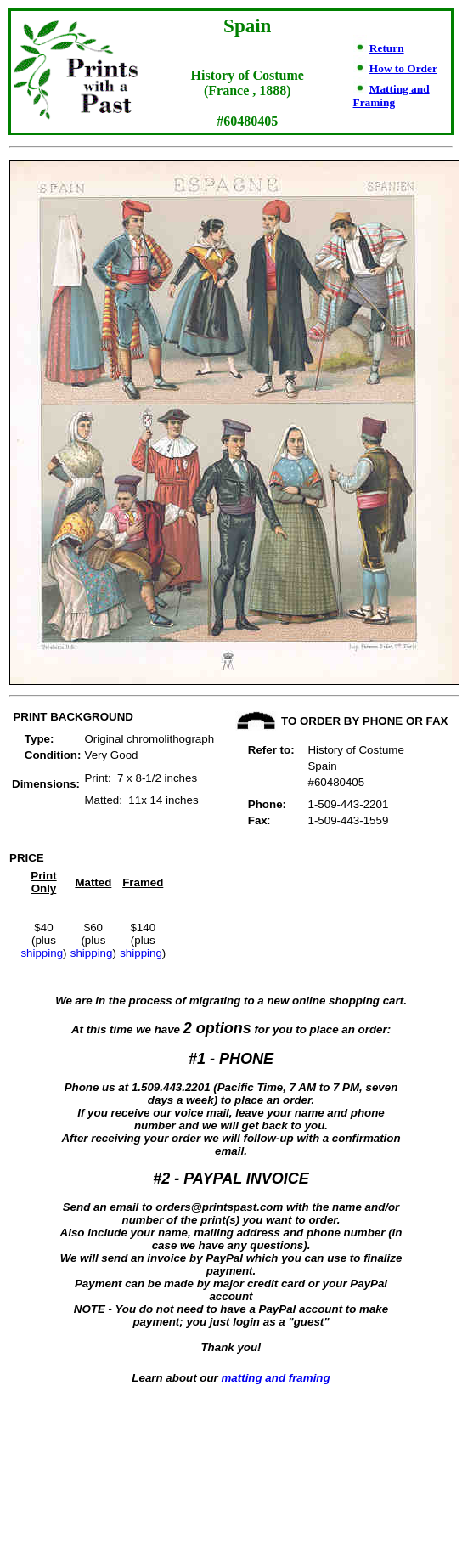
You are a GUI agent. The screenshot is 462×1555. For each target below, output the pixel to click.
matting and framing (276, 1377)
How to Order (403, 68)
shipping (41, 953)
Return (386, 48)
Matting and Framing (391, 95)
